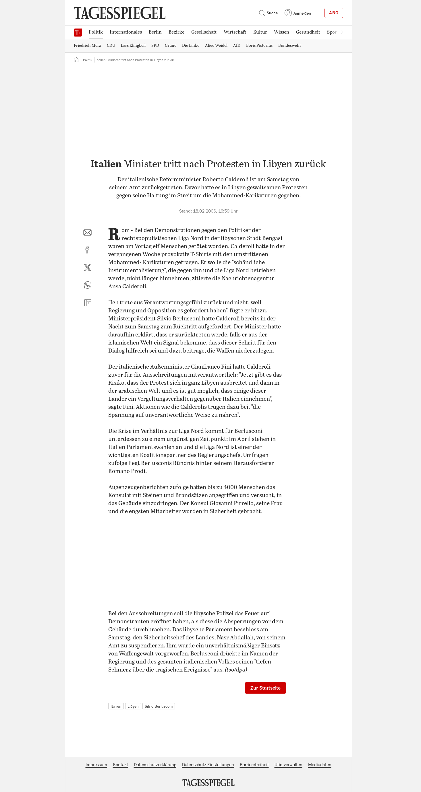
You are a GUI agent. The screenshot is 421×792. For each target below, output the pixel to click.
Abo (334, 13)
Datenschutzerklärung (155, 764)
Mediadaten (319, 764)
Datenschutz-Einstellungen (208, 764)
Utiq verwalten (288, 764)
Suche (268, 12)
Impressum (96, 764)
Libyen (133, 706)
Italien (116, 706)
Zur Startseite (265, 687)
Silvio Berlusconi (159, 706)
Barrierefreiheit (254, 764)
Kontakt (120, 764)
